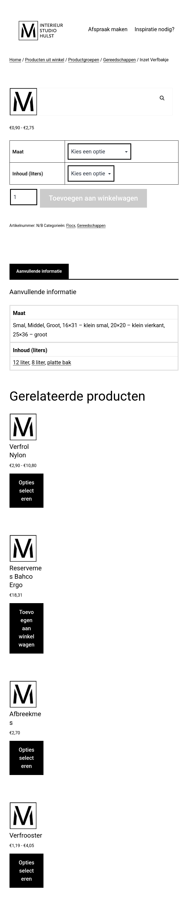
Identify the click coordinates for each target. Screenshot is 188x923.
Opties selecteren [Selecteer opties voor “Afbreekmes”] (27, 758)
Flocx (70, 225)
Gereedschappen (119, 59)
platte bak (59, 362)
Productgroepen (83, 59)
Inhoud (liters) (27, 173)
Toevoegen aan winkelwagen (93, 198)
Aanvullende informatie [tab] (39, 271)
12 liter (21, 362)
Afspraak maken (107, 29)
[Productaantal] (23, 197)
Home (15, 59)
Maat (18, 152)
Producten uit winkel (44, 59)
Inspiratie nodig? (154, 29)
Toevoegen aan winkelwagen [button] (26, 628)
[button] (162, 98)
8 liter (38, 362)
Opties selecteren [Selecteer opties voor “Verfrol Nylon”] (27, 490)
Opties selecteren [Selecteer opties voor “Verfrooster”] (27, 870)
